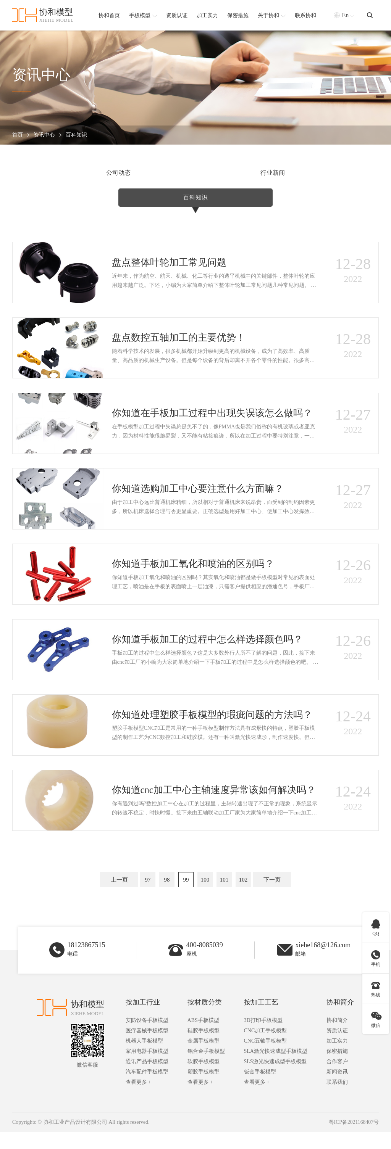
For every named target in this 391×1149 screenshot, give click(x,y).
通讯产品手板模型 (147, 1078)
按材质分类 (204, 1019)
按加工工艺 (261, 1019)
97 (148, 894)
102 (243, 894)
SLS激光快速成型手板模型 (275, 1078)
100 (205, 894)
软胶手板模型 (203, 1078)
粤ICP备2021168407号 (353, 1139)
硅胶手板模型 (203, 1048)
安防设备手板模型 (147, 1037)
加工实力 (337, 1058)
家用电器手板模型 (147, 1068)
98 (167, 894)
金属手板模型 (203, 1058)
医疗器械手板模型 (147, 1048)
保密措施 (337, 1068)
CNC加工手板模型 (265, 1048)
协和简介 (340, 1019)
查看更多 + (138, 1099)
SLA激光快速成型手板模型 (275, 1068)
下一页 (272, 894)
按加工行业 (143, 1019)
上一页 (119, 894)
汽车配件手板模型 (147, 1089)
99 (186, 894)
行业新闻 (195, 173)
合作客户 (337, 1078)
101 (224, 894)
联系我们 (337, 1099)
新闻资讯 (337, 1089)
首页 (17, 135)
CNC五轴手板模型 (265, 1058)
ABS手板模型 (203, 1037)
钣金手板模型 (260, 1089)
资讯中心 (44, 135)
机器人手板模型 (144, 1058)
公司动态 (74, 173)
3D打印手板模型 (263, 1037)
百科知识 (76, 135)
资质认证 (337, 1048)
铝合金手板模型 (206, 1068)
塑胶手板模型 (203, 1089)
